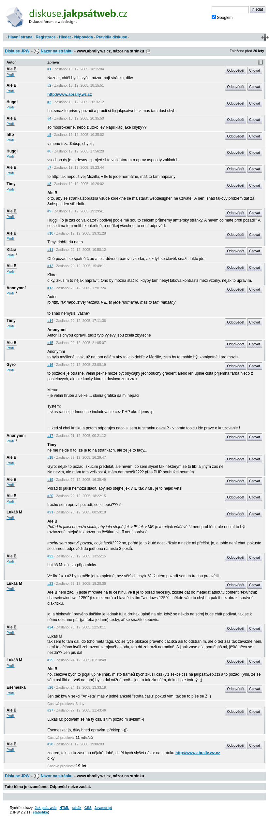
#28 (50, 744)
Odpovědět (235, 70)
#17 (50, 436)
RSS (148, 51)
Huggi (12, 102)
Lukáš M (14, 512)
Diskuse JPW (17, 51)
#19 (50, 480)
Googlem (222, 17)
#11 (50, 250)
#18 (50, 457)
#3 (49, 102)
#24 (50, 627)
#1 (49, 69)
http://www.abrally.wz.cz (69, 94)
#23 (50, 583)
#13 (50, 288)
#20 (50, 496)
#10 (50, 233)
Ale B (12, 69)
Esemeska (16, 687)
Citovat (254, 70)
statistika (40, 812)
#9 (49, 211)
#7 (49, 167)
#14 (50, 321)
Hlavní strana (20, 37)
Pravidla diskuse (111, 37)
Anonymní (16, 288)
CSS (88, 808)
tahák (76, 808)
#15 (50, 343)
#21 (50, 512)
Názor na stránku (56, 51)
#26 (50, 687)
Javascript (103, 808)
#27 (50, 710)
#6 (49, 151)
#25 (50, 660)
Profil (11, 75)
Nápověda (83, 37)
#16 (50, 365)
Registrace (45, 37)
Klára (11, 249)
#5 (49, 135)
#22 (50, 556)
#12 (50, 266)
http (10, 134)
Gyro (11, 364)
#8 (49, 184)
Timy (11, 183)
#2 (49, 85)
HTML (64, 808)
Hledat (65, 37)
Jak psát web (45, 808)
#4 (49, 118)
